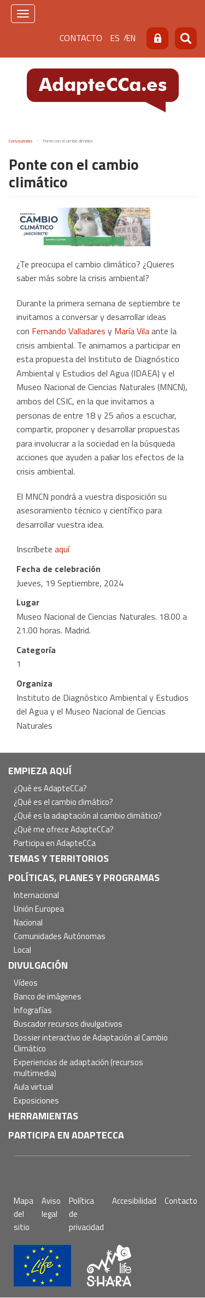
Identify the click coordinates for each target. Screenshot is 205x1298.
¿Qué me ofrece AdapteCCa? (64, 830)
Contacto (81, 37)
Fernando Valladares (69, 331)
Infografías (33, 1010)
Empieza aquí (40, 770)
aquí (62, 549)
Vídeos (26, 983)
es (115, 38)
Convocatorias (21, 141)
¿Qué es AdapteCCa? (50, 788)
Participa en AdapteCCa (55, 843)
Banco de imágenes (47, 997)
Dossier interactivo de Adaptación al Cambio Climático (91, 1043)
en (131, 38)
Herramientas (43, 1116)
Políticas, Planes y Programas (84, 877)
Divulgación (38, 965)
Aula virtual (33, 1087)
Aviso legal (51, 1207)
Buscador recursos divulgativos (68, 1024)
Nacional (28, 923)
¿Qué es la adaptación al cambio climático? (88, 816)
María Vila (131, 331)
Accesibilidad (134, 1200)
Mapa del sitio (23, 1213)
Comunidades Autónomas (60, 936)
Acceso (157, 38)
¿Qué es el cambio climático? (63, 802)
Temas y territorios (58, 858)
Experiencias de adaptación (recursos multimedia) (78, 1068)
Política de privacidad (86, 1213)
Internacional (36, 895)
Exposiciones (36, 1101)
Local (22, 950)
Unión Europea (39, 909)
